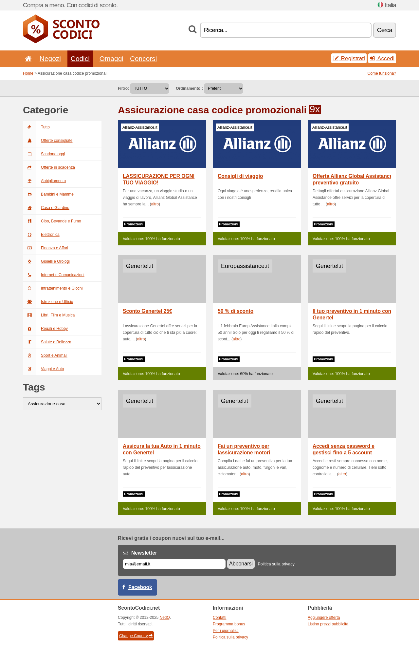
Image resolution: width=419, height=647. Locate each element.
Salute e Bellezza (47, 342)
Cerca (384, 30)
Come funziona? (382, 73)
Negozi (50, 58)
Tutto (36, 127)
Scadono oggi (44, 154)
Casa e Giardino (46, 207)
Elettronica (41, 234)
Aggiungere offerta (324, 617)
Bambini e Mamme (48, 194)
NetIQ (165, 617)
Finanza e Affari (45, 248)
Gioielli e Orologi (46, 261)
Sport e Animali (45, 355)
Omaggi (111, 58)
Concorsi (143, 58)
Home (28, 73)
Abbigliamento (44, 180)
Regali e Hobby (45, 328)
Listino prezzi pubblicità (328, 624)
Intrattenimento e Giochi (52, 288)
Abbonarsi (241, 563)
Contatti (219, 617)
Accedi (382, 58)
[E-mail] (174, 564)
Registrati (349, 58)
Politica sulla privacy (276, 564)
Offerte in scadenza (49, 167)
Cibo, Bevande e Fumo (52, 221)
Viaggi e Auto (43, 368)
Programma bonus (229, 624)
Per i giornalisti (226, 630)
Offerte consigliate (48, 140)
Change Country (136, 636)
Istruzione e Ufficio (48, 301)
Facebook (140, 587)
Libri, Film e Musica (49, 315)
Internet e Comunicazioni (53, 274)
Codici (80, 58)
